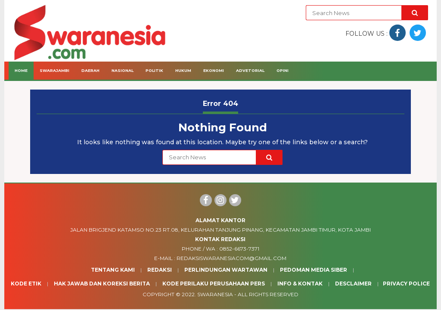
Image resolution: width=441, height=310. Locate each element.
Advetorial (250, 70)
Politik (154, 70)
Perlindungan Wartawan (225, 270)
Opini (282, 70)
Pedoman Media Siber (313, 270)
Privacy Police (406, 283)
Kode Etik (26, 283)
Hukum (183, 70)
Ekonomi (213, 70)
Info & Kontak (300, 283)
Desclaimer (353, 283)
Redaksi (159, 270)
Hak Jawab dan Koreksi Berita (102, 283)
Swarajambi (54, 70)
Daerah (90, 70)
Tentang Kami (113, 270)
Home (21, 70)
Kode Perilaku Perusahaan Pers (213, 283)
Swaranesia (215, 294)
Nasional (123, 70)
